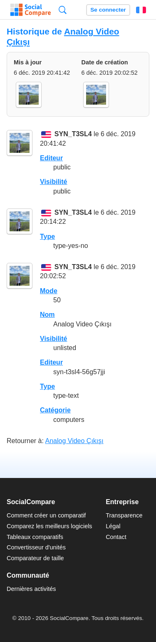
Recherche (63, 10)
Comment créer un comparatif (46, 515)
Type (47, 236)
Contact (116, 537)
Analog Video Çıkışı (74, 440)
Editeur (51, 158)
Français (141, 10)
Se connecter (108, 10)
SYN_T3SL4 (73, 134)
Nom (47, 314)
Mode (48, 290)
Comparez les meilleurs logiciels (49, 526)
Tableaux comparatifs (35, 537)
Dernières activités (31, 589)
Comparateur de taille (35, 558)
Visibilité (53, 181)
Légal (113, 526)
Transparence (124, 515)
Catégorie (55, 410)
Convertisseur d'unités (36, 547)
